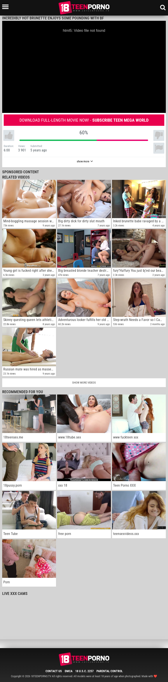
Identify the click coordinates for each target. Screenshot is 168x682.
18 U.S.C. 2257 (84, 671)
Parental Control (109, 671)
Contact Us (54, 671)
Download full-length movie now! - (84, 120)
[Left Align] (6, 7)
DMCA (68, 671)
